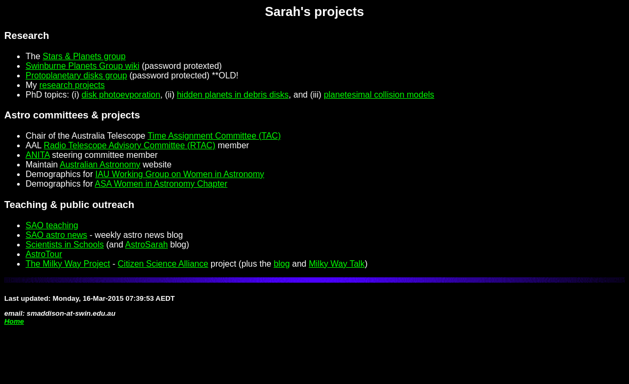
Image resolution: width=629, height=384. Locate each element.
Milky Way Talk (337, 263)
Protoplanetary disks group (76, 75)
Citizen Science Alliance (163, 263)
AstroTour (44, 254)
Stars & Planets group (84, 56)
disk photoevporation (121, 94)
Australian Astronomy (100, 164)
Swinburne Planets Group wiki (82, 65)
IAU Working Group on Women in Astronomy (179, 174)
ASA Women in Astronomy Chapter (161, 183)
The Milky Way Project (68, 263)
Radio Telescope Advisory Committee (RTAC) (129, 145)
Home (14, 321)
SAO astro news (56, 234)
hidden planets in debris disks (233, 94)
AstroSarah (146, 244)
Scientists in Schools (65, 244)
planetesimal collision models (379, 94)
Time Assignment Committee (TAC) (214, 135)
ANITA (38, 154)
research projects (72, 85)
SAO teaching (52, 225)
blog (281, 263)
